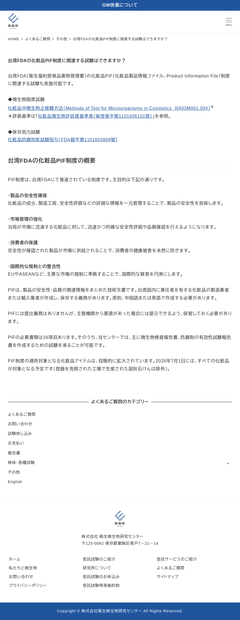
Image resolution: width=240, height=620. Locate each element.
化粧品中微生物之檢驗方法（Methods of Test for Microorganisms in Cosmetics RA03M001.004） (109, 108)
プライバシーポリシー (28, 585)
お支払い (16, 443)
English (15, 482)
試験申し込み (20, 433)
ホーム (15, 559)
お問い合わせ (20, 424)
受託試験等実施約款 (101, 585)
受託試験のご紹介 (99, 559)
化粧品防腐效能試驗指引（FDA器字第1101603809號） (63, 139)
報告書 (14, 453)
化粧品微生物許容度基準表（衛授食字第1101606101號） (95, 116)
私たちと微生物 (23, 568)
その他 (14, 472)
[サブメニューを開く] (228, 463)
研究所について (97, 568)
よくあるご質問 (22, 414)
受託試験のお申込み (101, 577)
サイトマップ (168, 577)
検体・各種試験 (21, 462)
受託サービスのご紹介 (177, 559)
